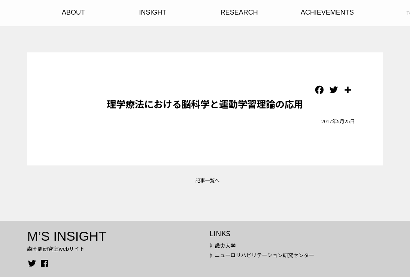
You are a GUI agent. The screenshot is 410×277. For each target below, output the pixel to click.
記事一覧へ (207, 180)
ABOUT (73, 12)
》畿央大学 (222, 245)
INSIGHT (152, 12)
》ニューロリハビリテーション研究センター (261, 255)
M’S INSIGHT (67, 236)
